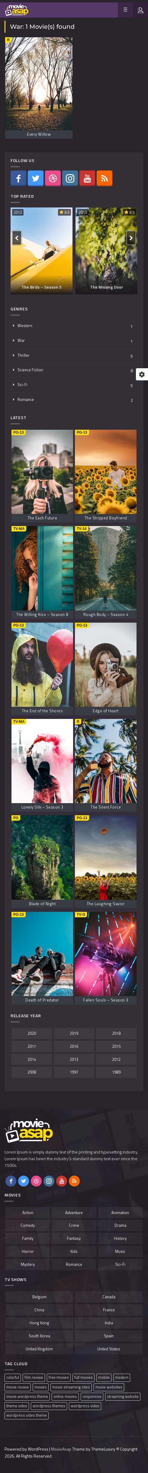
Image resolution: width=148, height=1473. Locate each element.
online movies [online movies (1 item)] (65, 1396)
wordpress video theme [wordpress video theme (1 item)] (26, 1415)
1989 (116, 1072)
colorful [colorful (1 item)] (12, 1377)
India (109, 1323)
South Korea (39, 1336)
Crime (74, 1225)
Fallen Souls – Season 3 (105, 1000)
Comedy (28, 1225)
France (109, 1310)
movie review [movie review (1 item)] (17, 1387)
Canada (108, 1297)
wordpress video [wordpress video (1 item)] (85, 1406)
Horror (28, 1251)
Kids (74, 1251)
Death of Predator (42, 1000)
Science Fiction (30, 370)
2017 (31, 1046)
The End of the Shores (42, 711)
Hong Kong (39, 1323)
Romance (26, 399)
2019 (83, 212)
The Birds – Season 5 (41, 287)
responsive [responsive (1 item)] (91, 1396)
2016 (74, 1046)
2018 (116, 1033)
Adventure (74, 1213)
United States (108, 1349)
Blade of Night (42, 904)
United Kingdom (39, 1349)
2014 (31, 1059)
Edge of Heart (106, 711)
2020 (31, 1033)
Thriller (24, 355)
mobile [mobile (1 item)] (104, 1377)
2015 (116, 1046)
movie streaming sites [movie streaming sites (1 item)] (71, 1387)
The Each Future (42, 518)
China (39, 1310)
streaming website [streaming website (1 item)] (123, 1396)
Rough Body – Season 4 (105, 614)
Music (120, 1251)
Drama (120, 1225)
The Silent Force (106, 807)
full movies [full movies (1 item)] (83, 1377)
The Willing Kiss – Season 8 (42, 614)
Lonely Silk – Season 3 (42, 807)
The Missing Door (106, 287)
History (120, 1238)
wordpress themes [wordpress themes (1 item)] (49, 1406)
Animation (120, 1213)
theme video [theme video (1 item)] (16, 1406)
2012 (18, 212)
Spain (109, 1336)
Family (27, 1238)
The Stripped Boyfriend (106, 518)
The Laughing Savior (106, 904)
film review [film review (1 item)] (33, 1377)
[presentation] (16, 238)
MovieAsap (61, 1449)
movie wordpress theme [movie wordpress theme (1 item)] (27, 1396)
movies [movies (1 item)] (40, 1387)
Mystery (28, 1264)
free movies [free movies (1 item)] (59, 1377)
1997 (74, 1072)
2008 (31, 1072)
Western (25, 326)
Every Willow (39, 134)
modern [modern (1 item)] (121, 1377)
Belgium (39, 1297)
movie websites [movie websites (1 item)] (108, 1387)
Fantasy (74, 1238)
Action (27, 1213)
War (21, 340)
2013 (74, 1059)
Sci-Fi (22, 385)
